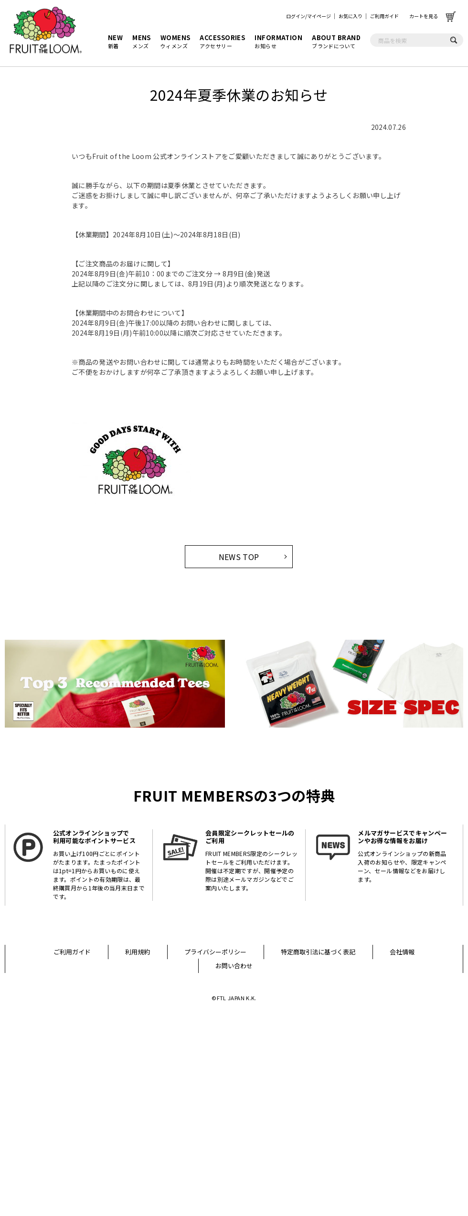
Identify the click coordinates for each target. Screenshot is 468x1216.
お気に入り (350, 16)
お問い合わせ (234, 965)
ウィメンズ (175, 41)
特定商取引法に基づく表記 (318, 951)
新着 (115, 41)
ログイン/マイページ (308, 16)
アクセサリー (222, 41)
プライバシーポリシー (215, 951)
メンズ (141, 41)
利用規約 (137, 951)
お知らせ (278, 41)
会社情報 (402, 951)
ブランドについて (336, 41)
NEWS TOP (239, 556)
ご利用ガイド (384, 16)
